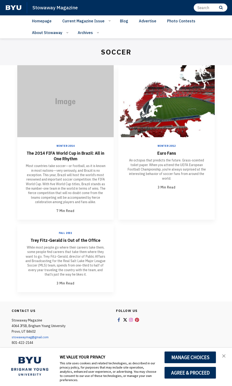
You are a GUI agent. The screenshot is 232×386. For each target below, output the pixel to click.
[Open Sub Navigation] (110, 20)
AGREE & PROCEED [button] (190, 372)
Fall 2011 (65, 233)
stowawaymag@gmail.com (32, 337)
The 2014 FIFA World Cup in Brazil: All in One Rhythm (65, 156)
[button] (224, 356)
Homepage (42, 20)
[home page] (13, 7)
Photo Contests (181, 20)
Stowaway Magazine (55, 7)
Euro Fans (167, 153)
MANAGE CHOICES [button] (190, 357)
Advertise (147, 20)
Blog (124, 20)
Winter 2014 (65, 145)
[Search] (210, 7)
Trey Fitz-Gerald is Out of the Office (65, 240)
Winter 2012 (167, 145)
